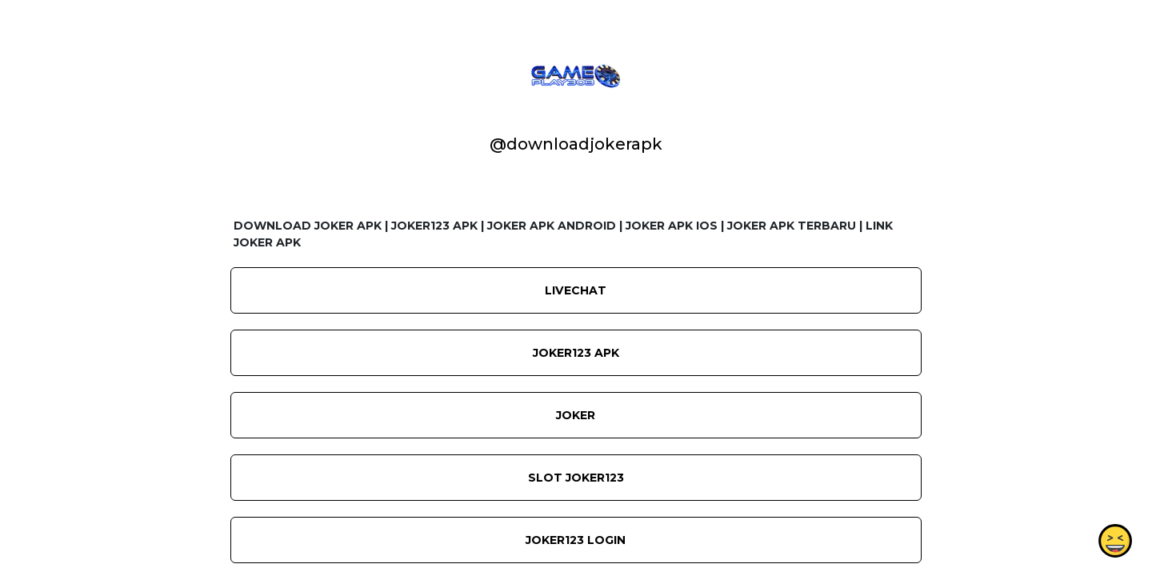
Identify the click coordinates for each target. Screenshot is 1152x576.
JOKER (575, 415)
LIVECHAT (575, 290)
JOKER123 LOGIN (576, 540)
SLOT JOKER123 (576, 477)
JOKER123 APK (576, 353)
